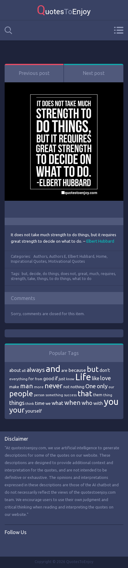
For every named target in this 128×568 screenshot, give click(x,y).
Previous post (34, 73)
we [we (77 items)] (48, 403)
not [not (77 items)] (66, 387)
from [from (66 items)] (38, 379)
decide (35, 274)
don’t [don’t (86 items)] (105, 370)
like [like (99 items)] (95, 378)
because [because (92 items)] (77, 370)
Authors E (57, 256)
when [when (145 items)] (72, 402)
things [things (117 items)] (16, 403)
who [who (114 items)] (87, 403)
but (25, 274)
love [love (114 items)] (105, 378)
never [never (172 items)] (53, 385)
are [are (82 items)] (64, 370)
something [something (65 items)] (54, 395)
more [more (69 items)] (39, 387)
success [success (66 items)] (70, 395)
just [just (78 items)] (62, 379)
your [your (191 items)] (16, 410)
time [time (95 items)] (40, 403)
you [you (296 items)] (111, 402)
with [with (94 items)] (98, 403)
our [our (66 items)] (111, 387)
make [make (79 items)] (14, 387)
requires (108, 274)
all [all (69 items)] (24, 370)
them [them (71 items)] (97, 395)
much (94, 274)
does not (68, 274)
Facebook (10, 545)
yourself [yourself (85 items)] (33, 411)
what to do (82, 279)
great (82, 274)
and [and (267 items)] (53, 368)
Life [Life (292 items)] (83, 377)
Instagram (35, 545)
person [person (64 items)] (39, 395)
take (31, 279)
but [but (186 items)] (93, 369)
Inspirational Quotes (28, 261)
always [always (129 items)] (36, 369)
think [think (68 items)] (29, 403)
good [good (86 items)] (48, 378)
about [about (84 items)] (15, 370)
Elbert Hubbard (81, 256)
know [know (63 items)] (70, 379)
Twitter (22, 545)
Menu (118, 30)
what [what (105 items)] (57, 403)
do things (51, 274)
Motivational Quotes (66, 261)
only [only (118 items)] (102, 386)
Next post (94, 73)
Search (8, 30)
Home (101, 256)
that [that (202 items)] (85, 393)
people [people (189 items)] (21, 393)
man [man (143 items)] (26, 385)
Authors (40, 256)
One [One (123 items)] (90, 386)
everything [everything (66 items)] (18, 379)
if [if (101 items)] (56, 378)
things (42, 279)
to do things (59, 279)
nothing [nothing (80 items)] (77, 386)
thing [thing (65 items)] (107, 395)
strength (18, 279)
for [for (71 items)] (31, 379)
